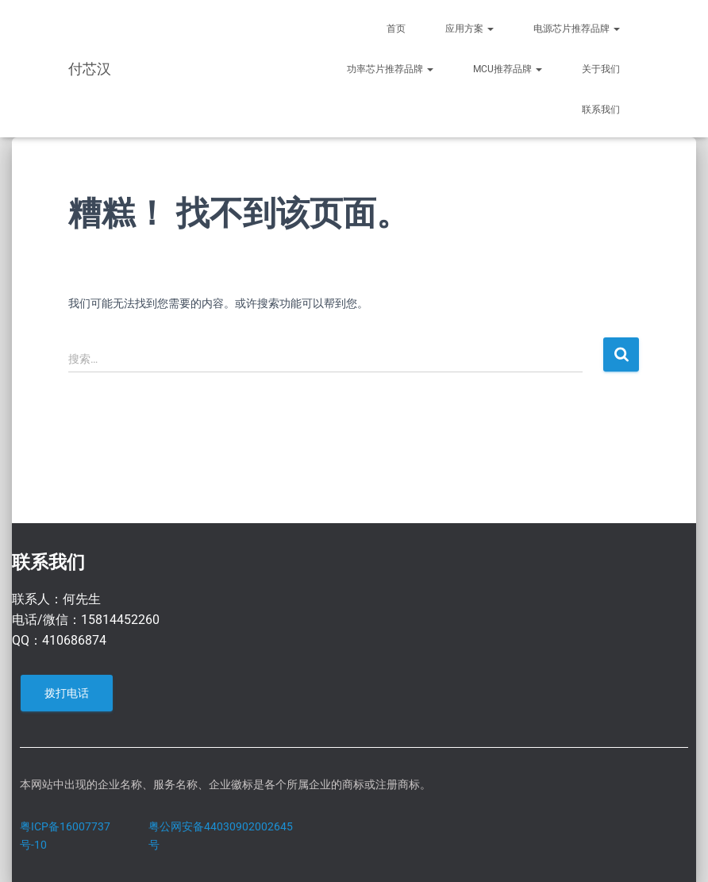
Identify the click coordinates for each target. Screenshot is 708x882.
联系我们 (601, 109)
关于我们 (601, 69)
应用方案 (469, 28)
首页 (396, 28)
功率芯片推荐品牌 (390, 69)
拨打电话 (66, 693)
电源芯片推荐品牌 (576, 28)
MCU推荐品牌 (507, 69)
